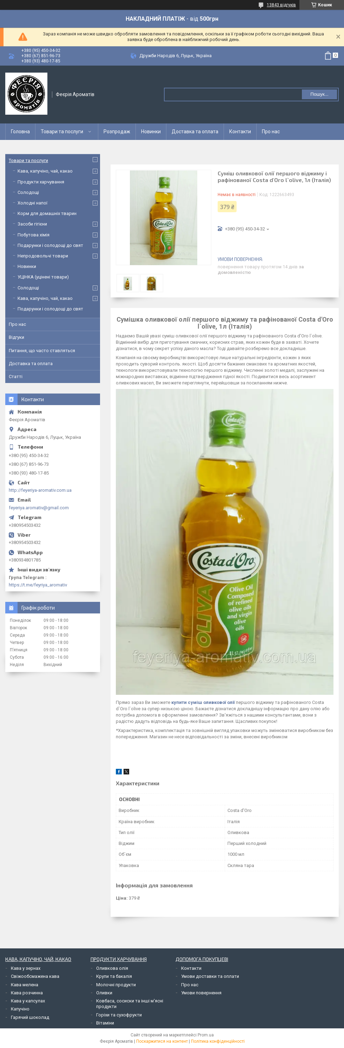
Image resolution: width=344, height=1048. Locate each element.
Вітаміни (105, 1023)
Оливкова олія (112, 968)
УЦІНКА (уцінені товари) (43, 277)
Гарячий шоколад (30, 1017)
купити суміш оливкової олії (203, 702)
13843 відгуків (281, 4)
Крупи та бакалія (114, 976)
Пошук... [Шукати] (319, 94)
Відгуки (16, 337)
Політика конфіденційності (218, 1041)
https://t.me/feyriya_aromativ (38, 584)
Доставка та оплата (195, 131)
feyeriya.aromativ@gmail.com (39, 507)
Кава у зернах (25, 968)
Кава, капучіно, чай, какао (45, 171)
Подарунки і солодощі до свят (50, 245)
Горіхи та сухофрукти (119, 1014)
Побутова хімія (33, 234)
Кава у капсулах (28, 1000)
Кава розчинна (27, 992)
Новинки (151, 131)
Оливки (104, 992)
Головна (20, 131)
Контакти (240, 131)
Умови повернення (201, 992)
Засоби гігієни (32, 224)
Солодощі (28, 192)
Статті (15, 376)
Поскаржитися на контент (162, 1041)
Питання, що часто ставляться (42, 350)
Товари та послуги (62, 131)
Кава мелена (24, 984)
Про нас (271, 131)
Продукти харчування (41, 181)
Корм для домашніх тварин (47, 213)
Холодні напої (32, 203)
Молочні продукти (116, 984)
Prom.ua (206, 1035)
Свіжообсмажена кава (35, 976)
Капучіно (20, 1009)
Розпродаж (117, 131)
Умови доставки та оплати (210, 976)
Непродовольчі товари (43, 255)
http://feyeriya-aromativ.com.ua (40, 490)
